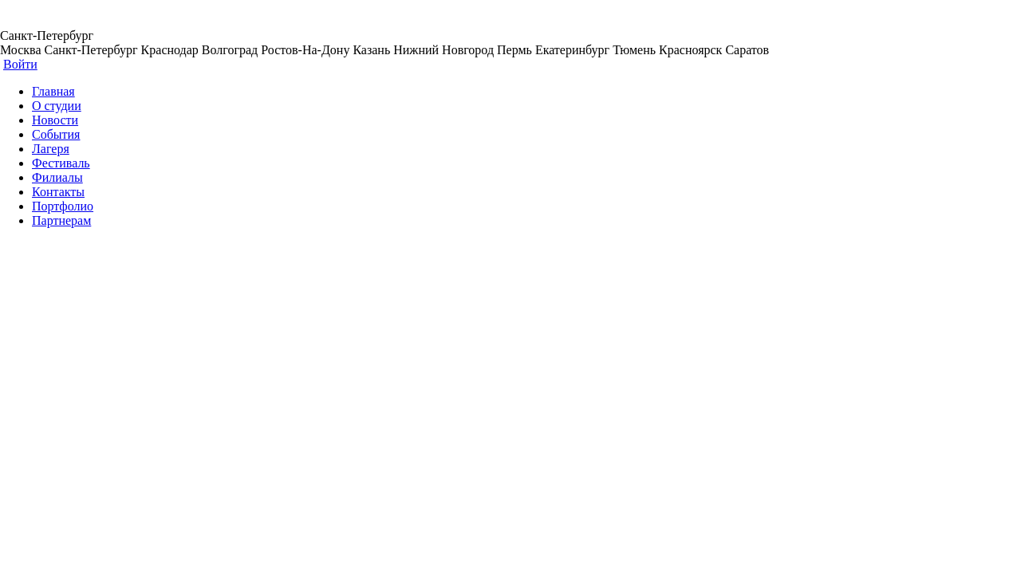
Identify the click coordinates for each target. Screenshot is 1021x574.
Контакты (58, 192)
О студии (56, 105)
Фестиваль (61, 163)
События (56, 134)
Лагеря (50, 148)
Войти (20, 64)
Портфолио (62, 206)
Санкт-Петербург (46, 35)
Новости (55, 120)
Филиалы (57, 177)
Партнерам (61, 220)
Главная (53, 91)
